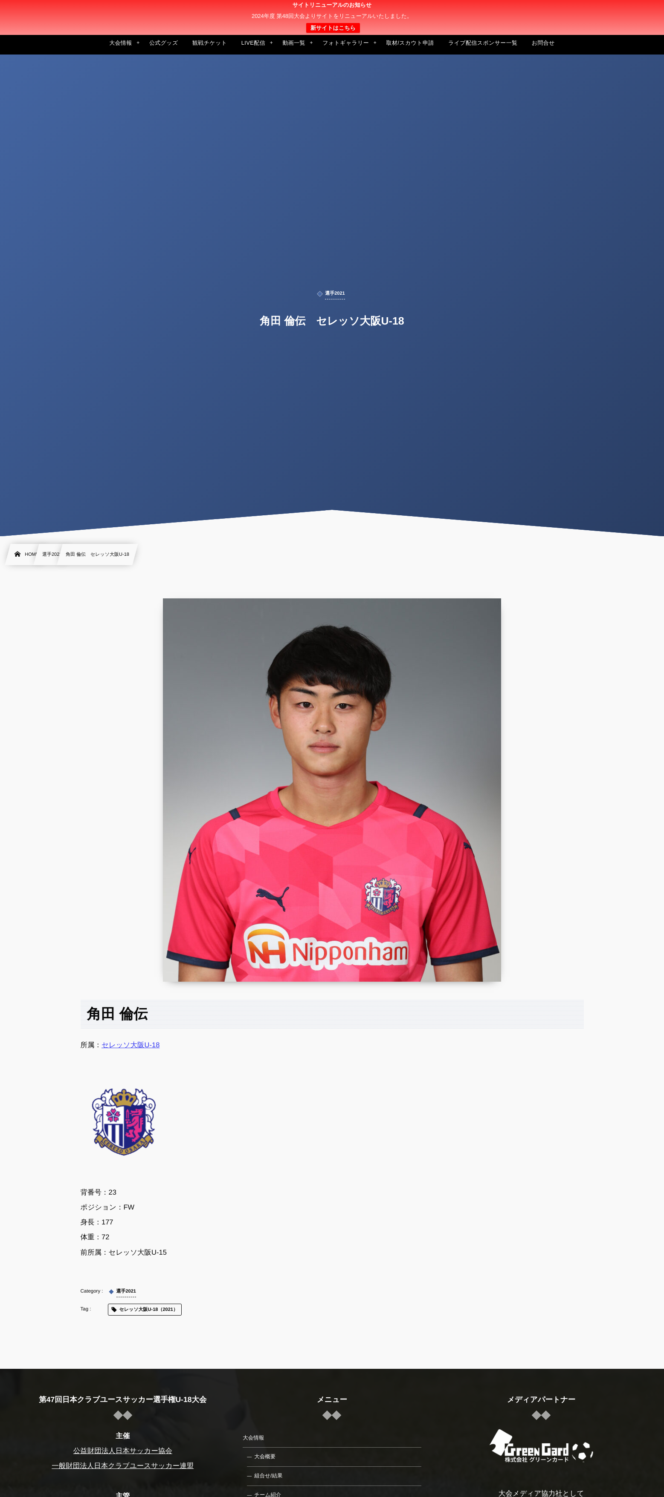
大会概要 (264, 1457)
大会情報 (253, 1438)
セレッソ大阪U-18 (130, 1045)
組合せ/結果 (268, 1476)
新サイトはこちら (333, 28)
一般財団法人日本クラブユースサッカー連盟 (123, 1466)
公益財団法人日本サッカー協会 (122, 1451)
